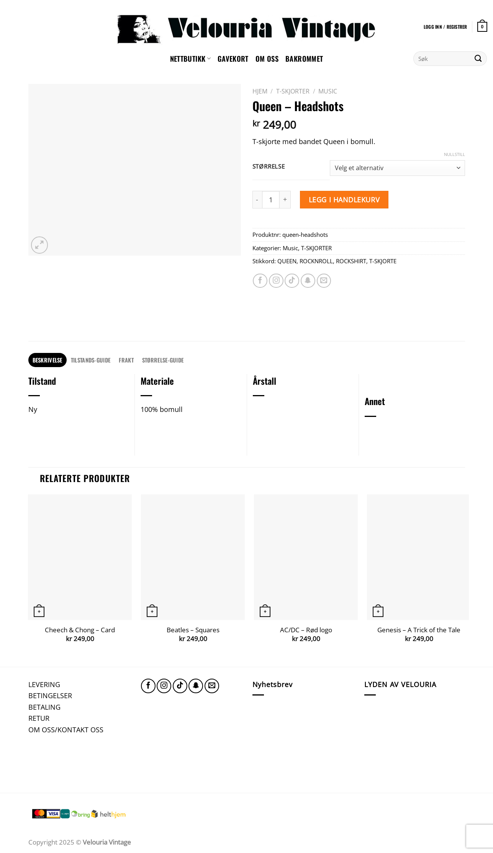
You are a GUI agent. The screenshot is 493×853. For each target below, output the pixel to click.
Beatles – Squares (193, 630)
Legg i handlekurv (344, 199)
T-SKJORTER (293, 91)
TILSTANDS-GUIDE (90, 360)
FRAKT (126, 360)
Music (327, 91)
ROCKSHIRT (351, 261)
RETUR (38, 718)
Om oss (267, 58)
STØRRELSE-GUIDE (162, 360)
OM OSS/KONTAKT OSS (65, 729)
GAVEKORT (233, 58)
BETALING (44, 707)
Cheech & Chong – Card (80, 630)
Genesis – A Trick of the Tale (418, 630)
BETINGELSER (50, 695)
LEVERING (44, 684)
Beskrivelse (47, 360)
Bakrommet (304, 58)
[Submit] (478, 58)
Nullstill (454, 154)
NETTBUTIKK (190, 58)
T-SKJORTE (382, 261)
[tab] (47, 360)
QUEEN (286, 261)
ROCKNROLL (316, 261)
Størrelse (268, 167)
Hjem (259, 91)
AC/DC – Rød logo (306, 630)
